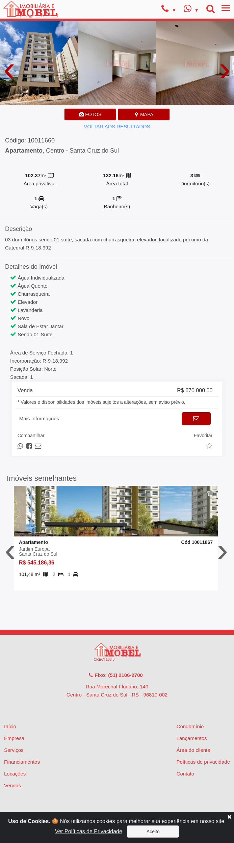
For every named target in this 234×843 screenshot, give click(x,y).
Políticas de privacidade (203, 762)
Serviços (14, 750)
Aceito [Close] (153, 831)
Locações (15, 773)
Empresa (14, 738)
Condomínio (190, 726)
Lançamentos (192, 738)
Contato (185, 773)
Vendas (12, 785)
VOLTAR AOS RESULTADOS (117, 126)
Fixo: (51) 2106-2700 (115, 675)
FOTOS (90, 114)
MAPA (143, 114)
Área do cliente (193, 750)
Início (10, 726)
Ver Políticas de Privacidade (88, 831)
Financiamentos (22, 762)
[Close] (229, 816)
